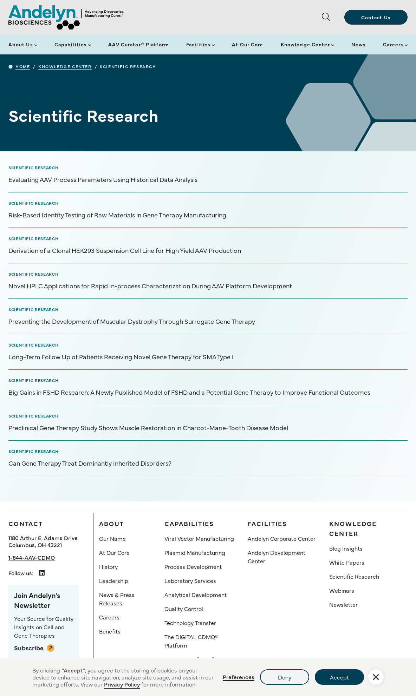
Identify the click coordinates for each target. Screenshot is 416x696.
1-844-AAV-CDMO (31, 557)
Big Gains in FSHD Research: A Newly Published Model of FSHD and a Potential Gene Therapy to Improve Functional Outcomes (189, 392)
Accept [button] (339, 677)
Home (22, 66)
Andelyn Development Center (276, 557)
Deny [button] (284, 677)
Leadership (113, 580)
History (108, 566)
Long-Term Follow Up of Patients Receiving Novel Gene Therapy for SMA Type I (121, 357)
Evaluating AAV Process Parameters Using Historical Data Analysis (102, 179)
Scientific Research (354, 576)
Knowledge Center (305, 44)
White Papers (346, 562)
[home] (66, 17)
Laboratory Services (190, 580)
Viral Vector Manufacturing (199, 538)
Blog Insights (346, 548)
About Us (20, 44)
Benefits (110, 631)
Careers (393, 44)
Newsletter (343, 604)
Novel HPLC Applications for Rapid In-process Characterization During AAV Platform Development (150, 286)
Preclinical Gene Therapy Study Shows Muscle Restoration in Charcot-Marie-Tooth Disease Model (148, 427)
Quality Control (183, 608)
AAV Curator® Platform (138, 44)
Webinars (341, 590)
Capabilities (70, 44)
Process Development (193, 566)
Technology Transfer (190, 622)
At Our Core (247, 44)
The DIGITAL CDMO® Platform (191, 641)
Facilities (198, 44)
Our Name (112, 538)
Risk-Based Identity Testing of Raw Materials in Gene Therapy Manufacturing (117, 215)
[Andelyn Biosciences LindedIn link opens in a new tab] (42, 573)
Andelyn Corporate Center (282, 538)
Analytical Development (195, 594)
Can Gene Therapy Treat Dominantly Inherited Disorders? (89, 463)
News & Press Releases (117, 599)
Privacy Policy (122, 684)
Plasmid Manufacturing (194, 552)
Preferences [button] (238, 677)
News (358, 44)
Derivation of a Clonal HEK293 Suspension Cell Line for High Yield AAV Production (124, 250)
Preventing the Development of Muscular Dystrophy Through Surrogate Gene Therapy (131, 321)
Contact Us (376, 17)
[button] (329, 17)
